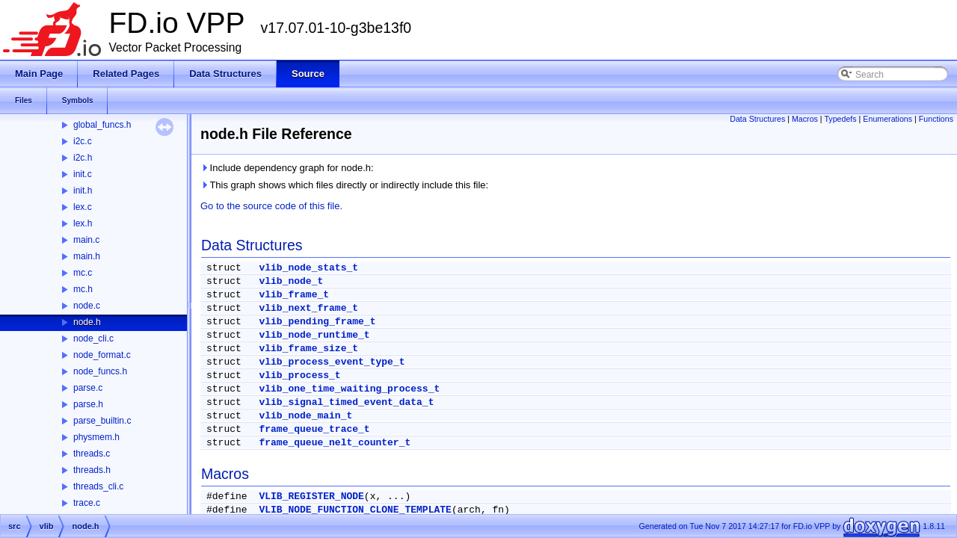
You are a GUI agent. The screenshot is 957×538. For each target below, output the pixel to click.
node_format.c (102, 355)
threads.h (92, 470)
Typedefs (840, 118)
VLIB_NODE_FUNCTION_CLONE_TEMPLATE (355, 510)
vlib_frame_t (294, 294)
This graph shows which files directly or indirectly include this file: (344, 185)
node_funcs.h (100, 371)
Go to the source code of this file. (271, 205)
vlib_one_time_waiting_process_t (349, 389)
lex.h (82, 223)
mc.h (83, 289)
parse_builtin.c (102, 420)
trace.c (86, 503)
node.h (87, 322)
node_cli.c (93, 338)
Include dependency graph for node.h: (287, 167)
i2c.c (82, 141)
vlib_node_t (291, 281)
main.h (86, 256)
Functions (936, 118)
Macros (805, 118)
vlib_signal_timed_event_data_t (346, 402)
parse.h (88, 404)
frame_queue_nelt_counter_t (334, 442)
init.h (82, 190)
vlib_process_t (299, 375)
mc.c (82, 273)
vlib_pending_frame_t (317, 321)
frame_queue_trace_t (314, 429)
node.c (86, 305)
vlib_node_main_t (305, 415)
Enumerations (887, 118)
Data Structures (757, 118)
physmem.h (96, 437)
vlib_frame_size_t (308, 348)
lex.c (82, 207)
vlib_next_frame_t (308, 308)
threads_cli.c (98, 486)
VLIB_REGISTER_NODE (311, 496)
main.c (86, 240)
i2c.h (82, 157)
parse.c (87, 388)
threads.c (91, 453)
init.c (82, 174)
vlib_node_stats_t (308, 267)
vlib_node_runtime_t (314, 335)
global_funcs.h (102, 125)
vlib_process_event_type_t (331, 362)
